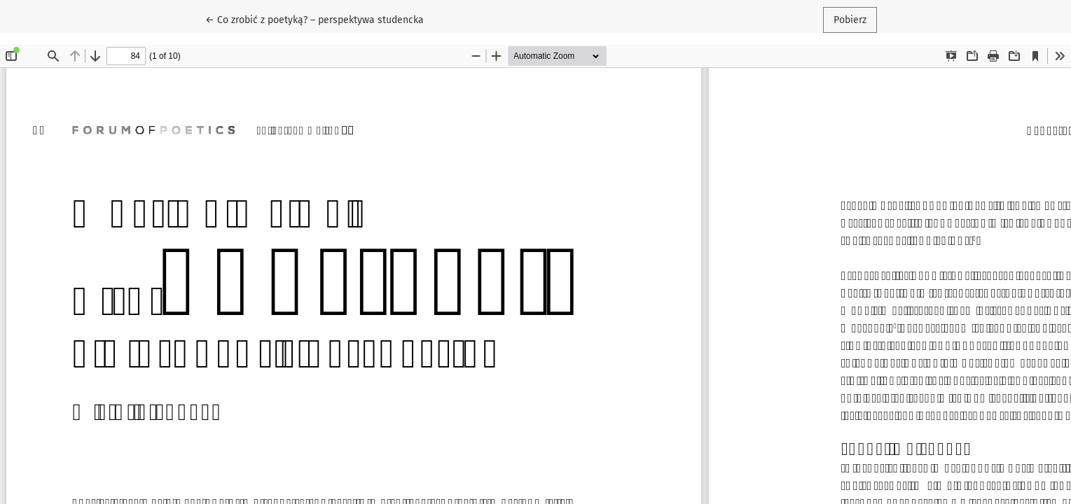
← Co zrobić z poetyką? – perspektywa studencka (314, 19)
